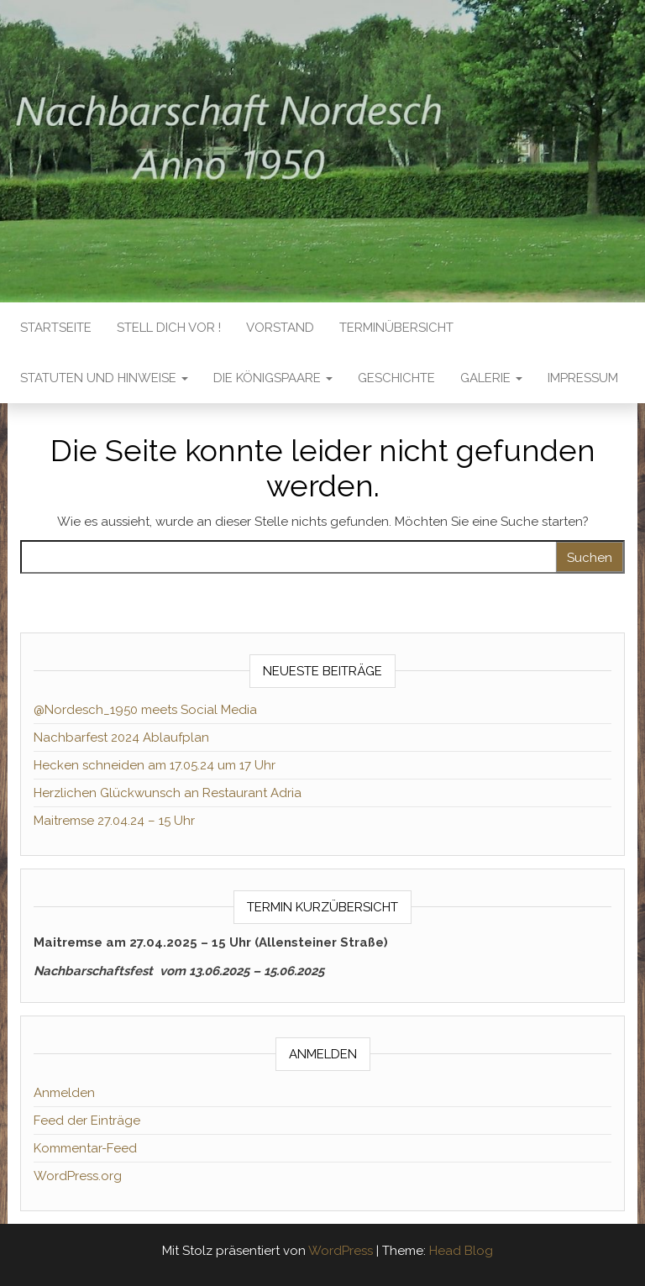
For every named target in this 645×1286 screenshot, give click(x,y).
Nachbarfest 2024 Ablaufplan (121, 737)
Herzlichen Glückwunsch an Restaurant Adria (168, 792)
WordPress (340, 1250)
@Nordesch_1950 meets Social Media (145, 709)
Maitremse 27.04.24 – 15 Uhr (114, 820)
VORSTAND (280, 327)
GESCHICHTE (396, 378)
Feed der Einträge (87, 1120)
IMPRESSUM (583, 378)
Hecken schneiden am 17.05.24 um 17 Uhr (154, 765)
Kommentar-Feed (85, 1148)
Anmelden (64, 1092)
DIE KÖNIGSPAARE (273, 378)
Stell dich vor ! (169, 327)
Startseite (56, 327)
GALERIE (491, 378)
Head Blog (461, 1250)
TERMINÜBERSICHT (396, 327)
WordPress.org (78, 1176)
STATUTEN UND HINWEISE (104, 378)
